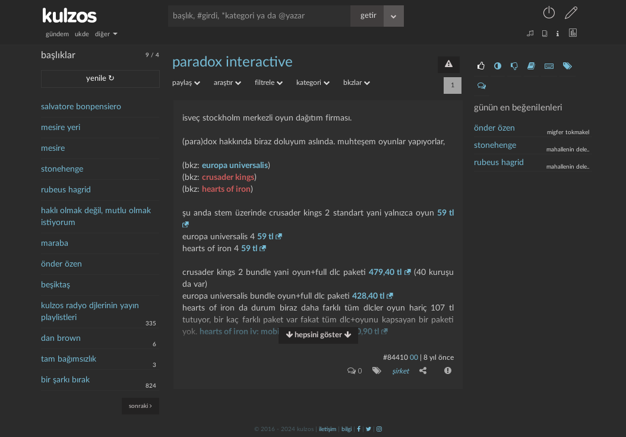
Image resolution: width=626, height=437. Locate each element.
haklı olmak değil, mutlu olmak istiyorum (96, 217)
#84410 (395, 357)
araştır (227, 82)
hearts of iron (226, 189)
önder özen (61, 264)
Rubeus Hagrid (499, 163)
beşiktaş (55, 285)
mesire (53, 148)
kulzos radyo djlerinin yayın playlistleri (90, 312)
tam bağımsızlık (68, 359)
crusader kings (228, 177)
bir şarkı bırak (65, 380)
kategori (313, 82)
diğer (106, 34)
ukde (82, 34)
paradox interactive (232, 62)
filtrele (269, 82)
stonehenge (62, 169)
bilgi (347, 429)
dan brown (61, 338)
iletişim (327, 429)
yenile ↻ (100, 79)
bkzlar (356, 82)
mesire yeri (60, 128)
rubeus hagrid (66, 190)
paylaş (186, 82)
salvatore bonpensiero (81, 107)
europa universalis (235, 166)
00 (414, 357)
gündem (57, 34)
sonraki (140, 406)
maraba (54, 243)
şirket (400, 371)
